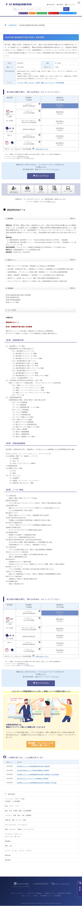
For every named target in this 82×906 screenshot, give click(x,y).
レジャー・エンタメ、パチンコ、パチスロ (18, 850)
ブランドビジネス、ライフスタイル (16, 825)
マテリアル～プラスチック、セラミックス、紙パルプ (14, 835)
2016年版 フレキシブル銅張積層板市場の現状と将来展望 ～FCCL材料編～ (38, 774)
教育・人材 (8, 846)
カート (32, 13)
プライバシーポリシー (17, 893)
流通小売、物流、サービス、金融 (15, 820)
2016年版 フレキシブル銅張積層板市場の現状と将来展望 (33, 766)
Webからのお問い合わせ (60, 884)
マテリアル (20, 82)
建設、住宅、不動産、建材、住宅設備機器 (18, 810)
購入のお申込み (41, 176)
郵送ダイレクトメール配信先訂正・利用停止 (57, 893)
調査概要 (41, 218)
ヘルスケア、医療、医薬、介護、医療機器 (18, 815)
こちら (29, 73)
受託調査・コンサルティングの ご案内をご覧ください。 (40, 744)
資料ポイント (41, 259)
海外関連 (7, 860)
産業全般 (7, 855)
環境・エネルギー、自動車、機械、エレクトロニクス (39, 82)
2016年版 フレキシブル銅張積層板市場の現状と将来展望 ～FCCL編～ (37, 782)
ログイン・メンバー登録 (68, 13)
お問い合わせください (42, 149)
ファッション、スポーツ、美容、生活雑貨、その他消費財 (15, 800)
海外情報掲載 (60, 82)
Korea (60, 4)
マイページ (23, 13)
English (51, 4)
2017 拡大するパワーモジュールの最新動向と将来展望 (32, 778)
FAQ (35, 896)
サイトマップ (70, 4)
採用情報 (57, 896)
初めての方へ (53, 13)
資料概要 (41, 287)
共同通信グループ (45, 896)
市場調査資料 (12, 25)
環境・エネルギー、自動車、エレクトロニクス (19, 829)
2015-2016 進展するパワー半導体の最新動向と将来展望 (33, 770)
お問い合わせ (42, 13)
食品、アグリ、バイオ (12, 806)
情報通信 (7, 841)
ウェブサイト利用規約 (34, 893)
